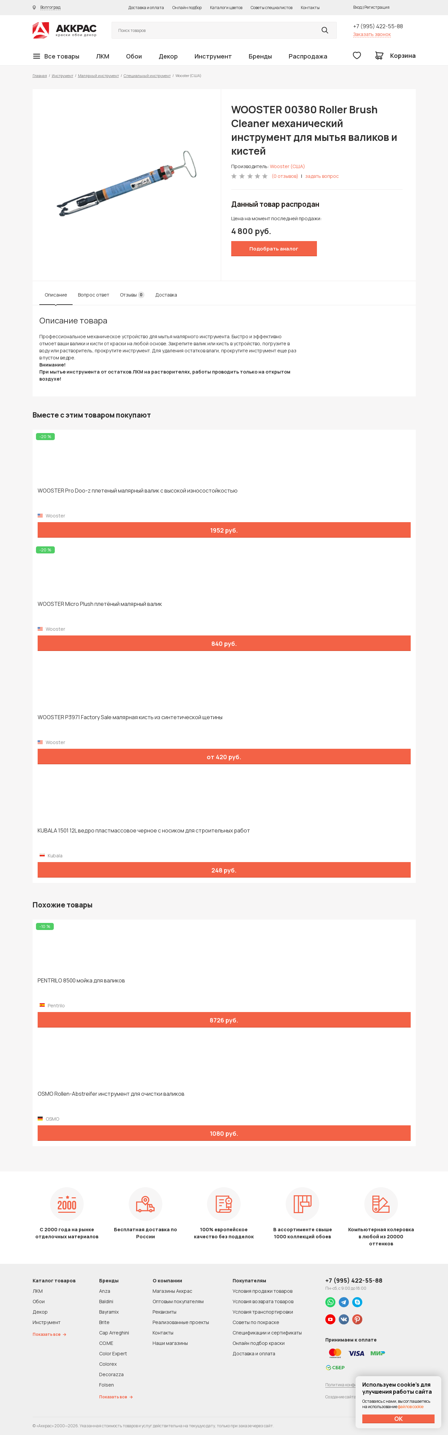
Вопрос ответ (93, 295)
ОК (398, 1418)
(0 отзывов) (285, 176)
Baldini (106, 1301)
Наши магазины (170, 1343)
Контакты (310, 7)
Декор (168, 56)
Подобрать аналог (273, 248)
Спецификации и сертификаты (267, 1332)
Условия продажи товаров (262, 1291)
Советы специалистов (271, 7)
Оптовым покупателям (178, 1301)
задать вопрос (322, 176)
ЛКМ (102, 56)
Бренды (260, 56)
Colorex (108, 1364)
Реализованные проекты (181, 1322)
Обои (134, 56)
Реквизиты (164, 1312)
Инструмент (213, 56)
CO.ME (106, 1343)
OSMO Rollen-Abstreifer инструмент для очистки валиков (111, 1093)
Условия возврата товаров (263, 1301)
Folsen (106, 1385)
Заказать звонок (372, 34)
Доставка (166, 295)
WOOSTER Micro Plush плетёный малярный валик (100, 604)
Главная (40, 75)
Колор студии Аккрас (64, 30)
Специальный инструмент (147, 75)
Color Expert (113, 1353)
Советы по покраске (256, 1322)
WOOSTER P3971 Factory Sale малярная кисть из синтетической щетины (130, 717)
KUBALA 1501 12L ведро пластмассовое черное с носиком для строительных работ (144, 830)
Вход (357, 7)
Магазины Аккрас (172, 1291)
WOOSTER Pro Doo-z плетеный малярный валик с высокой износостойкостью (138, 490)
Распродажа (308, 56)
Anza (104, 1291)
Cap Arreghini (114, 1332)
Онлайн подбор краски (259, 1343)
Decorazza (111, 1374)
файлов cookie (410, 1406)
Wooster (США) (287, 166)
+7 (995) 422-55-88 (378, 26)
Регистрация (377, 7)
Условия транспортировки (263, 1312)
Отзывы (132, 295)
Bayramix (109, 1312)
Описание (56, 295)
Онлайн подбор (187, 7)
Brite (104, 1322)
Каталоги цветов (226, 7)
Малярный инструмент (98, 75)
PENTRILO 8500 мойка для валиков (81, 980)
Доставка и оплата (146, 7)
